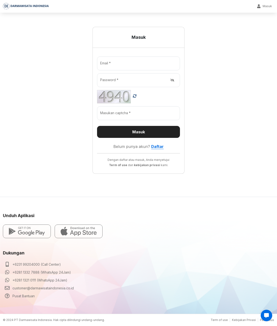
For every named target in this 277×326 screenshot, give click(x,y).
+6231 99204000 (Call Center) (36, 264)
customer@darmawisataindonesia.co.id (43, 288)
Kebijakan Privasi (244, 320)
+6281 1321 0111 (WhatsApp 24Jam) (39, 280)
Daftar (157, 146)
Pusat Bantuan (23, 296)
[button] (27, 231)
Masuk (264, 6)
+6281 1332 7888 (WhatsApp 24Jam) (41, 272)
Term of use (219, 320)
